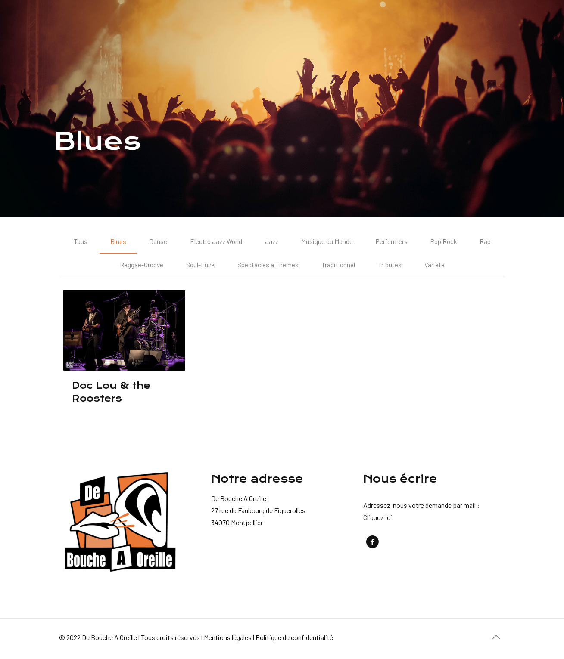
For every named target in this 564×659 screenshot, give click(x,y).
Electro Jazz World (214, 242)
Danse (155, 242)
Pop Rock (445, 242)
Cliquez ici (377, 519)
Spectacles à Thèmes (268, 266)
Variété (436, 266)
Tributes (391, 266)
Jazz (271, 242)
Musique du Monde (327, 242)
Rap (488, 242)
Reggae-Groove (140, 266)
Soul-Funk (200, 266)
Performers (392, 242)
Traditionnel (339, 266)
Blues (115, 242)
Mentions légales (228, 639)
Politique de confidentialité (294, 639)
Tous (77, 242)
